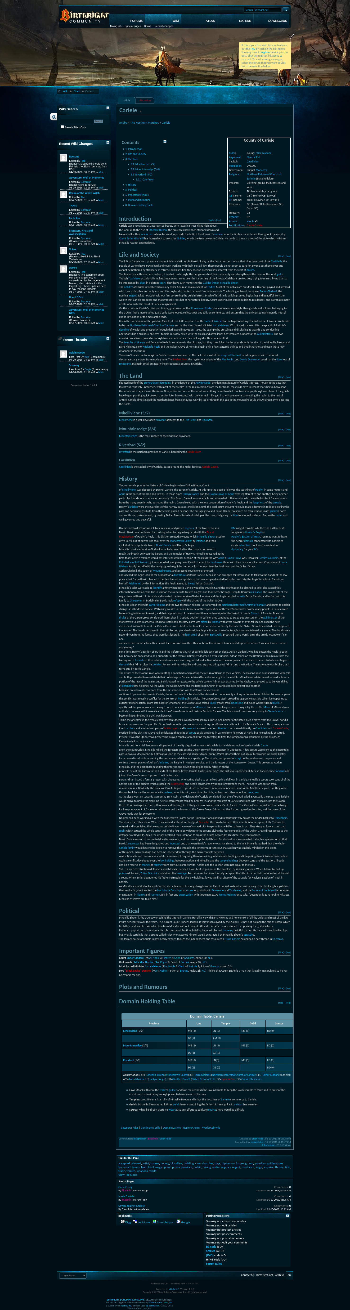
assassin (248, 934)
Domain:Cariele (172, 1127)
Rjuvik (275, 702)
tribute (130, 1171)
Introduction (134, 149)
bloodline (176, 1163)
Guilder (181, 238)
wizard (172, 1109)
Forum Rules (214, 1263)
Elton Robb (165, 1138)
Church (255, 613)
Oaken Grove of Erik (203, 1079)
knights (134, 506)
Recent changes (163, 26)
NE (209, 958)
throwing (228, 930)
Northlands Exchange (169, 890)
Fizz (83, 160)
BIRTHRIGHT (113, 1299)
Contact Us (247, 1275)
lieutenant (217, 562)
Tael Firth (276, 261)
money (146, 864)
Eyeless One (180, 359)
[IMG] (210, 1255)
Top (288, 1275)
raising (207, 1167)
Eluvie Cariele (232, 939)
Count (122, 238)
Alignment (235, 157)
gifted (204, 622)
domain (248, 541)
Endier (211, 287)
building (189, 1163)
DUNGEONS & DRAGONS (132, 1299)
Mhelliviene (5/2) (142, 164)
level (151, 1167)
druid (122, 617)
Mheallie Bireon (157, 230)
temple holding (228, 860)
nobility (128, 287)
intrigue (200, 541)
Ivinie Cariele (126, 1196)
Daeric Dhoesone (250, 359)
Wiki (65, 91)
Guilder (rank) (211, 282)
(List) (118, 26)
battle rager (171, 728)
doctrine (124, 329)
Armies (233, 221)
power (176, 1167)
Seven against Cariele (131, 1205)
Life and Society (136, 154)
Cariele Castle (210, 466)
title (235, 515)
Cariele (166, 122)
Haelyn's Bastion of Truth (245, 536)
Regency (234, 217)
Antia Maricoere (138, 1079)
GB (230, 195)
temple (277, 502)
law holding (167, 860)
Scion (177, 958)
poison (123, 873)
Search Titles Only (73, 127)
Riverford (124, 451)
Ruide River (194, 451)
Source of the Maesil (264, 890)
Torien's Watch (276, 711)
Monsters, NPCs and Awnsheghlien (81, 232)
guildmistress (275, 1163)
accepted (124, 1163)
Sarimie (218, 321)
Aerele (73, 267)
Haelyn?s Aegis (151, 346)
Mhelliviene (126, 420)
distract (238, 1104)
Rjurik (213, 702)
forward (280, 771)
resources (147, 234)
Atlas (135, 1127)
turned (139, 660)
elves (143, 282)
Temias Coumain (268, 558)
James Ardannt (227, 894)
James (135, 1167)
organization (186, 894)
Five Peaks (227, 359)
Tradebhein (280, 818)
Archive (279, 1275)
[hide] (212, 220)
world (152, 1171)
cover (190, 890)
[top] (218, 220)
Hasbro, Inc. (126, 1305)
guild (279, 274)
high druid (191, 634)
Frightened (135, 583)
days (217, 1163)
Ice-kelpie (75, 218)
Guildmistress (265, 334)
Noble (156, 958)
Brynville (204, 822)
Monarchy (261, 170)
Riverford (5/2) (141, 174)
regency (189, 528)
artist (146, 1163)
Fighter (167, 958)
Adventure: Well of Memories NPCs (86, 311)
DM (233, 528)
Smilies (210, 1251)
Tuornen (155, 894)
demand (124, 664)
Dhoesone (125, 363)
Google (185, 1222)
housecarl (190, 728)
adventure (245, 545)
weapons (142, 1171)
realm (279, 515)
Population (235, 165)
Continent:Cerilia (150, 1127)
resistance (256, 592)
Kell (87, 356)
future (240, 1163)
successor (133, 843)
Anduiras (189, 958)
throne (279, 1167)
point (167, 1167)
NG (203, 970)
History (131, 184)
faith (207, 321)
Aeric (122, 494)
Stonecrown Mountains (157, 382)
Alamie (141, 894)
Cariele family (127, 847)
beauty (165, 1163)
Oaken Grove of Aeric (221, 494)
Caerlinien (253, 161)
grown (249, 1163)
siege (259, 1167)
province (161, 420)
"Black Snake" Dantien (138, 970)
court (162, 282)
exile (242, 596)
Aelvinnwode (203, 382)
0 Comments (268, 1145)
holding (182, 698)
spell (121, 830)
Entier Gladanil (262, 153)
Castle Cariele (255, 225)
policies (157, 664)
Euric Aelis (216, 634)
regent (133, 295)
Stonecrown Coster (201, 308)
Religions (234, 174)
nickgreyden (140, 1138)
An (149, 958)
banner (154, 1163)
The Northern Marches (144, 122)
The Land (132, 159)
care (198, 1163)
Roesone (74, 156)
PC (255, 549)
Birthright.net (264, 1275)
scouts (250, 221)
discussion (145, 100)
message (181, 873)
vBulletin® (174, 1289)
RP (230, 200)
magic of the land (231, 355)
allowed (136, 1163)
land (144, 1167)
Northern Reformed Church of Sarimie (152, 325)
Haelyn (259, 489)
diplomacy (237, 549)
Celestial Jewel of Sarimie (133, 562)
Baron (279, 359)
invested (174, 843)
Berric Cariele (163, 545)
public (197, 1167)
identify (157, 587)
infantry (163, 762)
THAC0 (73, 205)
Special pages (133, 26)
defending (128, 685)
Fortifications (236, 225)
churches (207, 1163)
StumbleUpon (165, 1222)
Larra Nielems (221, 325)
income (218, 234)
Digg (128, 1222)
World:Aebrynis (211, 1127)
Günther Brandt (181, 1079)
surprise (269, 1167)
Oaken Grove (234, 558)
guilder (274, 511)
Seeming (74, 365)
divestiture (179, 575)
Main (113, 26)
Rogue (163, 962)
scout (192, 732)
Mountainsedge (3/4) (145, 169)
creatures (253, 792)
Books (148, 26)
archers (168, 792)
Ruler (232, 153)
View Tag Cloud (127, 1174)
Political (131, 189)
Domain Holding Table (139, 205)
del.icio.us (144, 1222)
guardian (260, 1163)
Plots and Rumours (138, 200)
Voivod (73, 249)
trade (121, 1171)
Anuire (123, 122)
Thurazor (207, 420)
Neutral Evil (253, 157)
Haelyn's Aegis (191, 494)
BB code (211, 1246)
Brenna (215, 622)
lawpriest (258, 502)
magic (238, 758)
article (126, 100)
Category (126, 1127)
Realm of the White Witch (84, 193)
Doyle (88, 369)
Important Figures (137, 195)
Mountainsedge (128, 436)
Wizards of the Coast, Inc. (160, 1302)
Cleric (181, 966)
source (212, 1109)
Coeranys (278, 939)
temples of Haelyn (134, 342)
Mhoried (201, 707)
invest (191, 583)
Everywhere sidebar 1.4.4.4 (84, 385)
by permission (152, 1305)
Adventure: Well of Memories (86, 177)
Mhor (267, 707)
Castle (264, 745)
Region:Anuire (191, 1127)
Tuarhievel (134, 278)
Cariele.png (125, 1187)
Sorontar (86, 181)
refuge (177, 600)
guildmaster (270, 617)
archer (130, 728)
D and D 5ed (76, 297)
